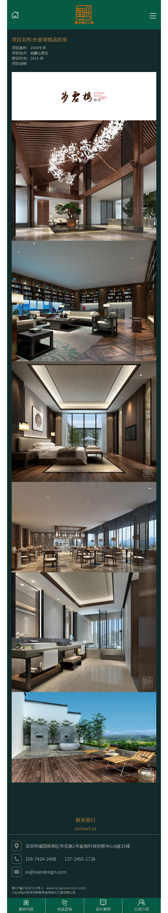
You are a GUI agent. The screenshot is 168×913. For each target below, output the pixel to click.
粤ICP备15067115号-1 (27, 888)
